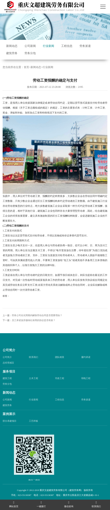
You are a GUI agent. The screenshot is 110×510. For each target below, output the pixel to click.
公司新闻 (30, 45)
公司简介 (9, 354)
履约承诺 (85, 361)
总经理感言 (8, 367)
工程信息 (66, 45)
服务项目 (9, 376)
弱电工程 (85, 382)
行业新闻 (48, 45)
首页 (26, 67)
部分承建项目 (9, 425)
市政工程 (59, 382)
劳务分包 (30, 53)
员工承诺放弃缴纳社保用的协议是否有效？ (33, 324)
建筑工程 (7, 382)
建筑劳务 (11, 53)
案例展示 (9, 418)
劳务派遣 (85, 45)
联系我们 (33, 361)
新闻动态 (11, 45)
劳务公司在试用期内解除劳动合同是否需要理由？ (37, 319)
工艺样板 (33, 425)
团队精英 (59, 361)
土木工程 (33, 382)
